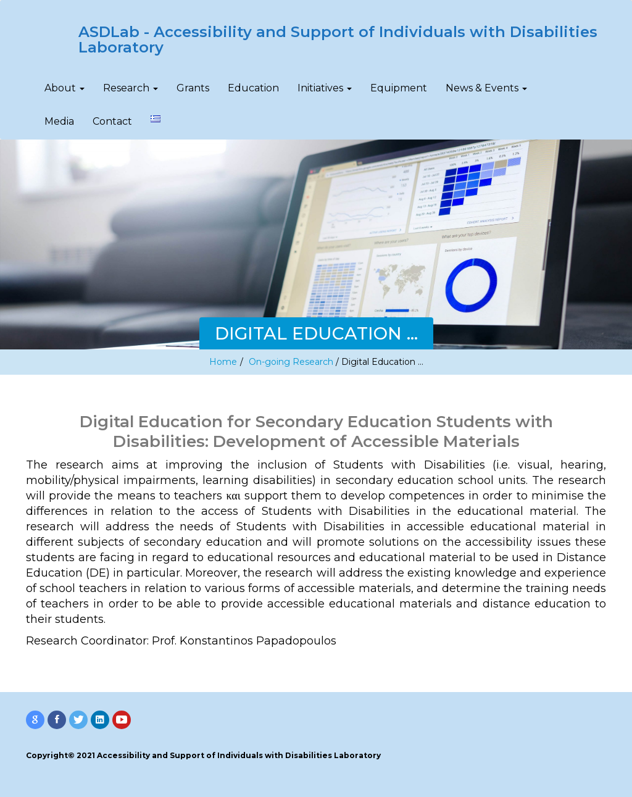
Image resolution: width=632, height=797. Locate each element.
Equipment (398, 88)
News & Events (486, 88)
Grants (193, 88)
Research (130, 88)
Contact (112, 121)
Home (223, 361)
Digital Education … (382, 361)
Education (253, 88)
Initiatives (324, 88)
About (64, 88)
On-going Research (291, 361)
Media (59, 121)
